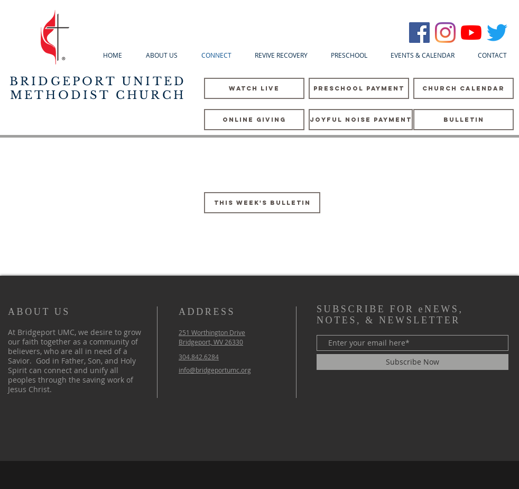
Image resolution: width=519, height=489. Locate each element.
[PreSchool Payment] (359, 88)
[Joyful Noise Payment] (361, 119)
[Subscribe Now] (412, 362)
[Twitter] (497, 32)
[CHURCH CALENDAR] (463, 88)
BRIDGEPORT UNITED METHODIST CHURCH (98, 88)
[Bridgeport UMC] (419, 32)
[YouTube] (471, 32)
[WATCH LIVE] (254, 88)
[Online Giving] (254, 119)
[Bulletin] (463, 119)
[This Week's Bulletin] (262, 202)
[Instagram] (445, 32)
